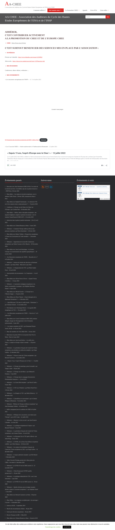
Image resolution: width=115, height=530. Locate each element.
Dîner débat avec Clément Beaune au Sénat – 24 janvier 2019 (22, 518)
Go (108, 17)
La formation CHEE (71, 10)
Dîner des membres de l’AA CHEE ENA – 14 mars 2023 (21, 332)
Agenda (84, 10)
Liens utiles (104, 10)
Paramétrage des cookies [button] (52, 527)
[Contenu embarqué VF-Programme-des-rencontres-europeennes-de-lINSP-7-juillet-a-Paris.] (57, 110)
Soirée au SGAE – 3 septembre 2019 (16, 506)
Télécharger (43, 140)
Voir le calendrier (105, 199)
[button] (80, 199)
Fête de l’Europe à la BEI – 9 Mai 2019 (17, 515)
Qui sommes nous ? (55, 10)
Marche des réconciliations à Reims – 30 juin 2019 (19, 509)
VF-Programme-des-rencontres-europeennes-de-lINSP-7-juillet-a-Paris (22, 140)
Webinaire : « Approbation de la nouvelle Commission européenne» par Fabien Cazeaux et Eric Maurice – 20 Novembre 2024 (21, 245)
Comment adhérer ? (39, 10)
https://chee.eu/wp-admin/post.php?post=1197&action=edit (29, 61)
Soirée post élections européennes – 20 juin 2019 (19, 512)
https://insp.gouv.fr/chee (19, 43)
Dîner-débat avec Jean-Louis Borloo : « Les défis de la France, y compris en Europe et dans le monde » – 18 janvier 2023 (20, 343)
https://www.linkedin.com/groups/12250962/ (30, 57)
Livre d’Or (93, 10)
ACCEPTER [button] (67, 527)
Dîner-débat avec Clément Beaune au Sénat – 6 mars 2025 (21, 226)
